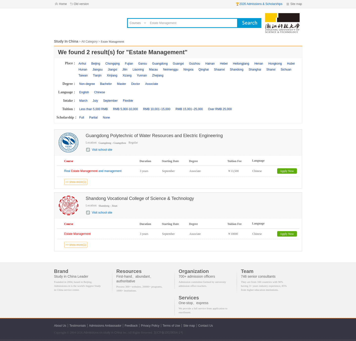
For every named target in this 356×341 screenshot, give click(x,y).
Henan (258, 63)
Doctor (135, 84)
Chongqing (112, 63)
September (110, 100)
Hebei (224, 63)
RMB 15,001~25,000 (189, 109)
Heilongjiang (241, 63)
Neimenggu (170, 69)
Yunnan (142, 75)
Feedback (131, 325)
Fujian (129, 63)
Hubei (291, 63)
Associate (151, 84)
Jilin (125, 69)
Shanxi (270, 69)
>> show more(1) (76, 181)
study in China (112, 332)
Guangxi (178, 63)
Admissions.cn (92, 332)
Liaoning (138, 69)
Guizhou (194, 63)
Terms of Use (171, 325)
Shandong (237, 69)
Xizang (127, 75)
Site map (296, 4)
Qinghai (204, 69)
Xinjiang (112, 75)
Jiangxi (112, 69)
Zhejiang (157, 75)
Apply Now (287, 171)
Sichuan (286, 69)
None (106, 117)
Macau (153, 69)
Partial (93, 117)
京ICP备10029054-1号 (168, 332)
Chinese (99, 92)
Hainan (210, 63)
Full (81, 117)
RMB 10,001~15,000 (156, 109)
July (95, 100)
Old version (81, 4)
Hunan (83, 69)
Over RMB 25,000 (220, 109)
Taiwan (83, 75)
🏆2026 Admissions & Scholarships (259, 4)
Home (63, 4)
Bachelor (106, 84)
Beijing (95, 63)
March (83, 100)
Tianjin (97, 75)
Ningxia (188, 69)
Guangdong (160, 63)
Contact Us (205, 325)
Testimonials (77, 325)
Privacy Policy (150, 325)
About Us (60, 325)
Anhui (82, 63)
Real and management (93, 171)
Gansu (142, 63)
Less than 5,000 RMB (93, 109)
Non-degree (87, 84)
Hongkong (275, 63)
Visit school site (102, 149)
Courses (135, 23)
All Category (89, 41)
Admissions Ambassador (105, 325)
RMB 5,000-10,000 (125, 109)
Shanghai (255, 69)
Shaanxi (219, 69)
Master (121, 84)
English (84, 92)
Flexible (128, 100)
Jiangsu (97, 69)
